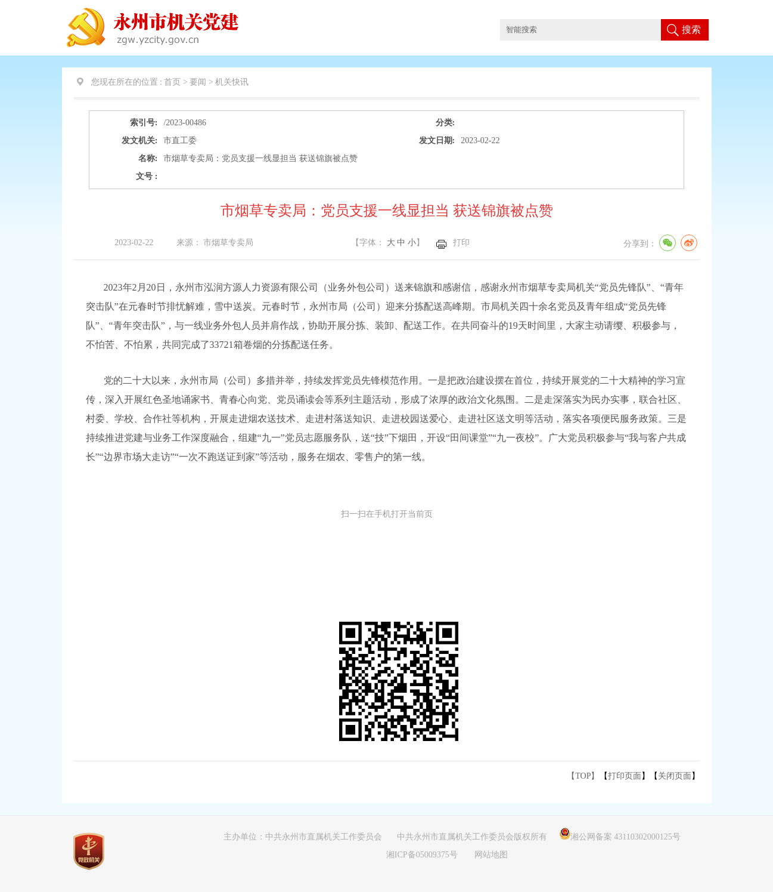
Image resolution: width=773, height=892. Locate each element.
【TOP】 (583, 775)
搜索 (691, 29)
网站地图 (491, 854)
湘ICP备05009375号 (422, 854)
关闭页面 (674, 775)
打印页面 (624, 775)
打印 (461, 242)
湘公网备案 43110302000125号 (620, 836)
